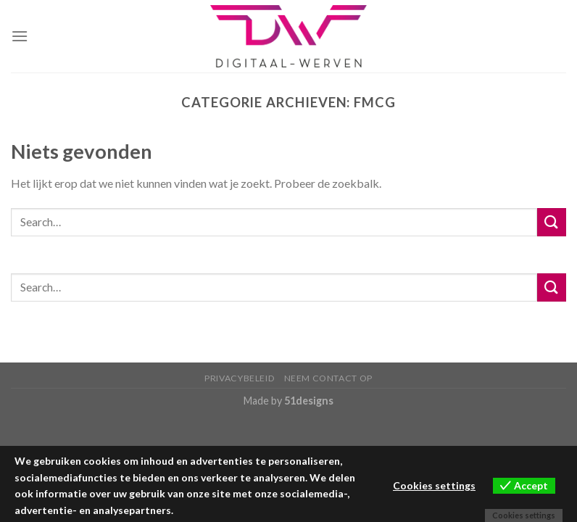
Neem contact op (328, 378)
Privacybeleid (239, 378)
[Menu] (19, 36)
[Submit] (551, 222)
